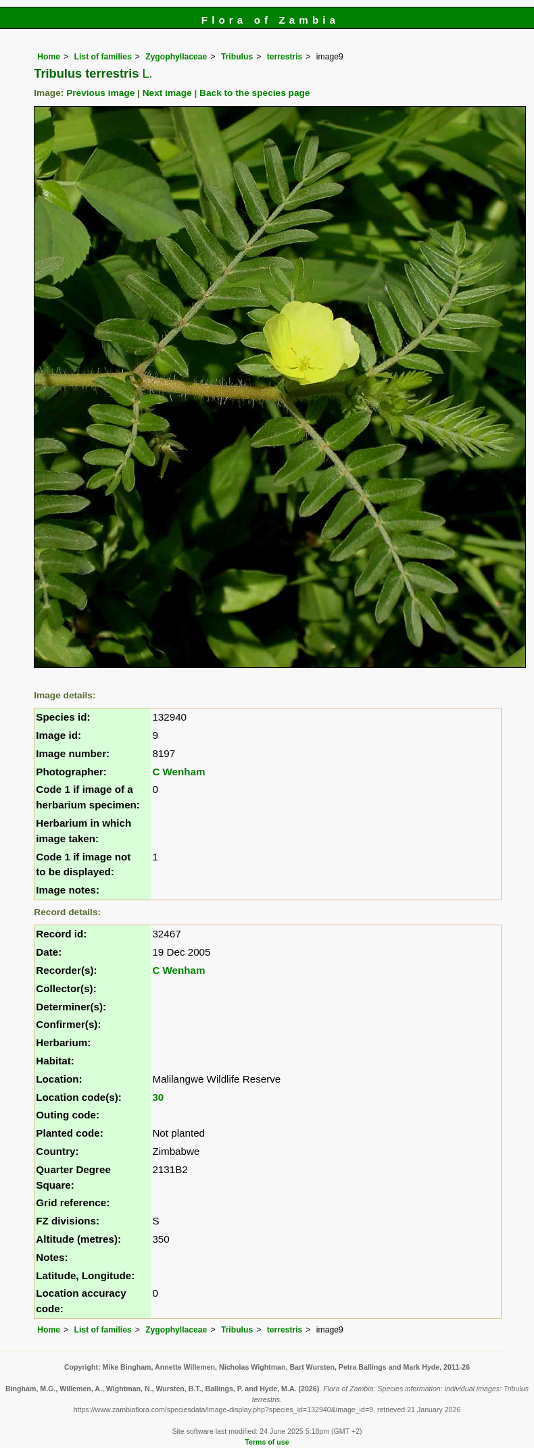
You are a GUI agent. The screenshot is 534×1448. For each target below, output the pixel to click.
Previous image (100, 93)
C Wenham (178, 771)
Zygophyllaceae (176, 56)
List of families (103, 56)
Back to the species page (254, 93)
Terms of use (267, 1442)
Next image (167, 93)
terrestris (285, 56)
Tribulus (237, 56)
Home (48, 56)
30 (158, 1097)
